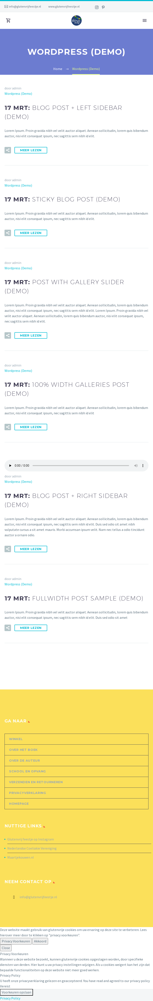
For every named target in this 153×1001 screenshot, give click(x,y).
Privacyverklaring (27, 793)
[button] (8, 150)
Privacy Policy (10, 998)
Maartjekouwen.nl (20, 857)
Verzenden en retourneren (36, 782)
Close (6, 948)
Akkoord (40, 941)
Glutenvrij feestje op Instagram (30, 839)
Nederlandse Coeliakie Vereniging (32, 848)
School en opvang (27, 771)
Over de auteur (24, 760)
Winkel (16, 739)
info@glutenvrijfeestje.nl (25, 6)
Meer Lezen (31, 150)
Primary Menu (145, 20)
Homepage (19, 804)
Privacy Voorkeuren (16, 941)
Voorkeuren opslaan (16, 992)
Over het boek (23, 750)
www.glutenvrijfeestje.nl (64, 6)
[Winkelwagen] (8, 20)
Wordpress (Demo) (18, 93)
